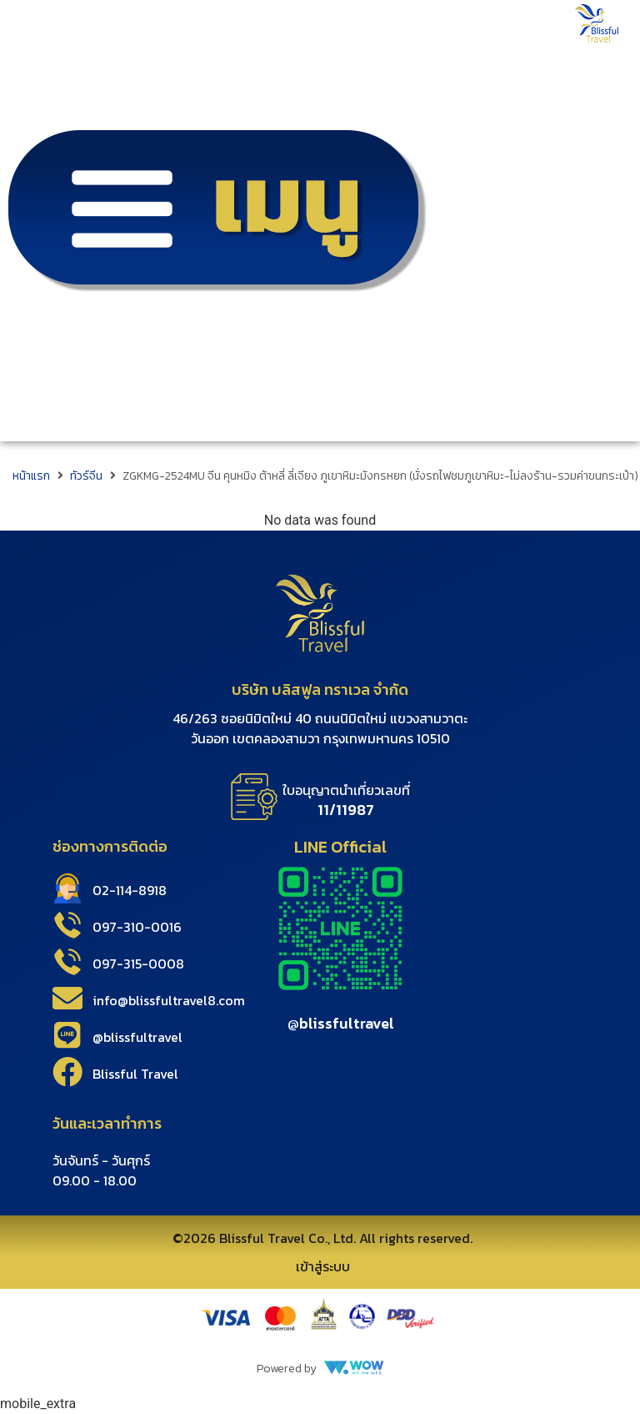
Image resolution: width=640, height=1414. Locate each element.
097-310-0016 (137, 927)
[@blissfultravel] (67, 1035)
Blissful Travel (135, 1074)
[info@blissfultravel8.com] (67, 999)
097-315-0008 (138, 964)
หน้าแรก (31, 476)
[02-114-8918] (67, 888)
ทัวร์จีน (86, 476)
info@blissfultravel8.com (168, 1000)
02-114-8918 (129, 890)
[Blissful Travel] (67, 1072)
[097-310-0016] (67, 925)
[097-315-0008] (67, 962)
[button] (213, 220)
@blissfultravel (137, 1037)
